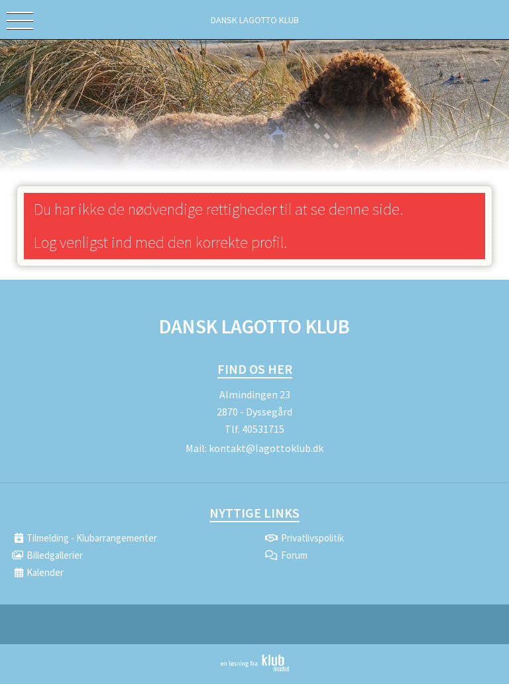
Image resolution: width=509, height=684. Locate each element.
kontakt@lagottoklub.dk (266, 448)
